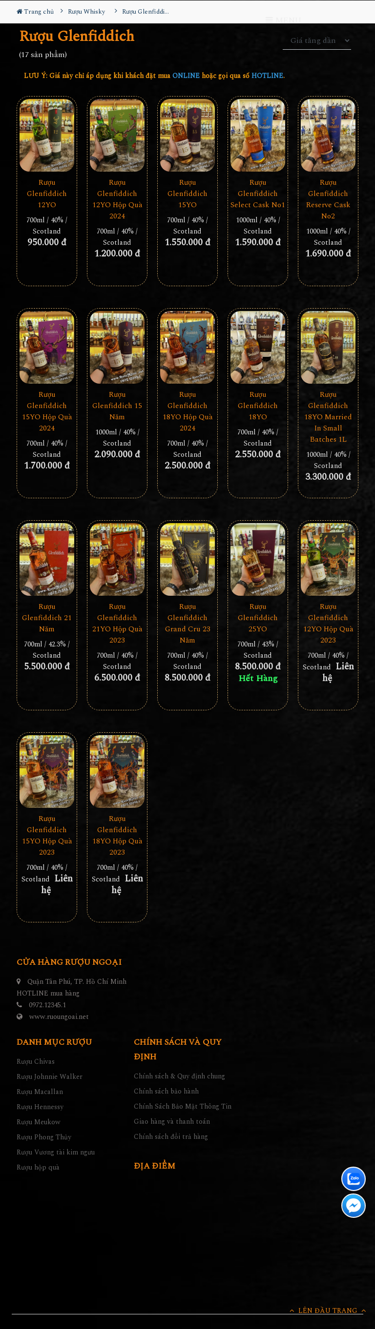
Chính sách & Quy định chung (179, 1076)
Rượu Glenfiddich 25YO (258, 618)
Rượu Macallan (40, 1092)
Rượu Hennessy (40, 1107)
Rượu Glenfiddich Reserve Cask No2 (328, 199)
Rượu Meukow (39, 1122)
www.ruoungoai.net (59, 1017)
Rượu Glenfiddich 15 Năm (117, 406)
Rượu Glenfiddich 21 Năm (47, 618)
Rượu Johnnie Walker (50, 1077)
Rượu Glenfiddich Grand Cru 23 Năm (187, 623)
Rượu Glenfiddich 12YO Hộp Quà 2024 (117, 199)
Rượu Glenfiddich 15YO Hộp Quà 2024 (47, 411)
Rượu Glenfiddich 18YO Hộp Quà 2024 (188, 411)
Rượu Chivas (36, 1061)
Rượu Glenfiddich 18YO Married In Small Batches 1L (328, 417)
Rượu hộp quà (38, 1167)
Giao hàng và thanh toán (172, 1121)
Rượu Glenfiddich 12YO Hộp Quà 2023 (328, 623)
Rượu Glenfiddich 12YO (47, 194)
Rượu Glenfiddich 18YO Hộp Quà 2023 (117, 835)
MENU (283, 20)
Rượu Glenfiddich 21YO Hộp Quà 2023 (117, 623)
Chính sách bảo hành (166, 1091)
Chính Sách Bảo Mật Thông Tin (182, 1106)
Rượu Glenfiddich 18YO (258, 406)
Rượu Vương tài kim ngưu (56, 1152)
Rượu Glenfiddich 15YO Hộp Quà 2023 (47, 835)
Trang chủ (35, 12)
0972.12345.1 (47, 1005)
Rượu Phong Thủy (44, 1137)
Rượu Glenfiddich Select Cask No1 (257, 194)
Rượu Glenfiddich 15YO (187, 194)
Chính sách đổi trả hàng (171, 1137)
